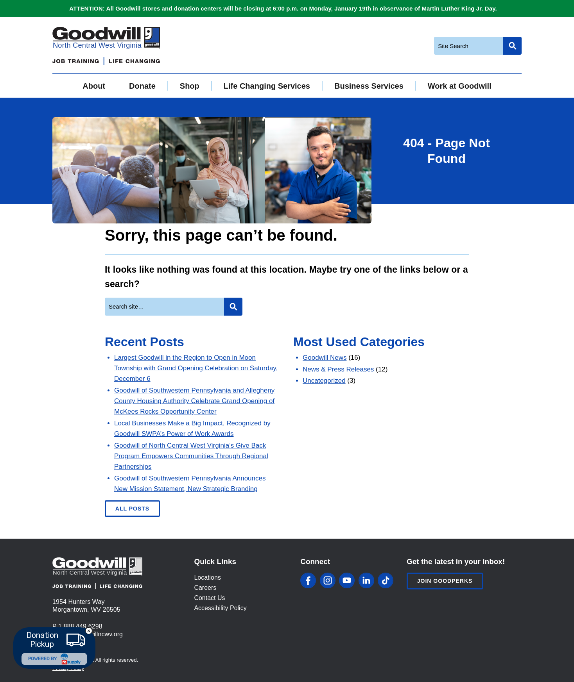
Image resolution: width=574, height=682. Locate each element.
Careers (205, 587)
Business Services (369, 86)
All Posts (132, 508)
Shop (189, 86)
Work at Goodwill (459, 86)
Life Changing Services (267, 86)
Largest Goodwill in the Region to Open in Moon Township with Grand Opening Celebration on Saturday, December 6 (196, 368)
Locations (207, 577)
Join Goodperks (445, 581)
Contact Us (209, 598)
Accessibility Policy (220, 608)
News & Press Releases (338, 369)
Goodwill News (324, 357)
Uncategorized (324, 380)
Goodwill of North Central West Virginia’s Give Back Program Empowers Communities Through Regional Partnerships (191, 456)
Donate (142, 86)
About (94, 86)
